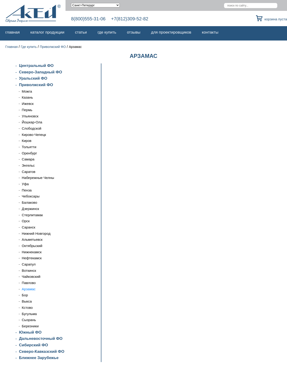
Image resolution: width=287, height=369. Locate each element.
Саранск (28, 227)
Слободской (31, 128)
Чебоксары (31, 196)
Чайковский (31, 276)
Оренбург (29, 153)
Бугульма (29, 314)
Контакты (210, 32)
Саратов (28, 172)
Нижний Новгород (36, 233)
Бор (25, 295)
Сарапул (29, 264)
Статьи (81, 32)
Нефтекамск (32, 258)
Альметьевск (32, 239)
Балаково (29, 202)
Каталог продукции (47, 32)
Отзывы (133, 32)
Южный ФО (30, 332)
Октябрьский (32, 246)
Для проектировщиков (171, 32)
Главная (12, 32)
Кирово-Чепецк (34, 135)
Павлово (29, 283)
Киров (26, 141)
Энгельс (28, 165)
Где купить (106, 32)
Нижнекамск (31, 252)
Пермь (27, 110)
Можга (27, 91)
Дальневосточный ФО (40, 338)
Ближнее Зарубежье (39, 358)
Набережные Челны (38, 178)
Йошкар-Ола (32, 122)
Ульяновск (30, 116)
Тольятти (29, 147)
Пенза (27, 190)
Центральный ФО (36, 65)
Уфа (25, 184)
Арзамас (29, 289)
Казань (27, 97)
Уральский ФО (33, 78)
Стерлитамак (32, 215)
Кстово (27, 308)
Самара (28, 159)
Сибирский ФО (33, 345)
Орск (26, 221)
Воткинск (29, 270)
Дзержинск (30, 209)
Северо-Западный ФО (40, 72)
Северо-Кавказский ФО (41, 351)
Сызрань (29, 320)
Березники (30, 326)
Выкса (27, 301)
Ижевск (28, 104)
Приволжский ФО (53, 47)
